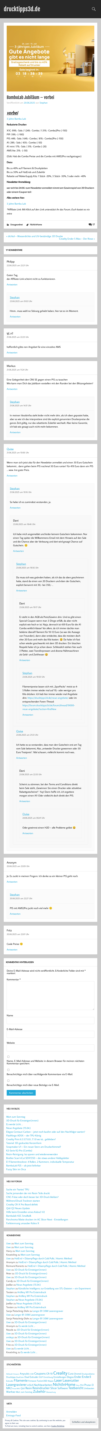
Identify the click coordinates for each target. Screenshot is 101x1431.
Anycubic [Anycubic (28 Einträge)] (25, 1373)
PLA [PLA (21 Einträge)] (82, 1384)
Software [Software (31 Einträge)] (63, 1388)
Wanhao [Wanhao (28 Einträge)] (10, 1391)
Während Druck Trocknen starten (23, 1200)
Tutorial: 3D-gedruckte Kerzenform (23, 1143)
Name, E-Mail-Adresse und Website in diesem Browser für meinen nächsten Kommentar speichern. (45, 1062)
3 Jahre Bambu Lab (16, 118)
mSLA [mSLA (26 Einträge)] (30, 1384)
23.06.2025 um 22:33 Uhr (30, 774)
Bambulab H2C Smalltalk (18, 1215)
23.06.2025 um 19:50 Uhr (33, 676)
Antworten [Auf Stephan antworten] (15, 316)
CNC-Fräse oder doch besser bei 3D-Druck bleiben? (32, 1196)
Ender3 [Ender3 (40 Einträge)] (86, 1377)
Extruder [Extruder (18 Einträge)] (9, 1380)
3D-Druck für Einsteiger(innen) (22, 1120)
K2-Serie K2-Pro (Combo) (19, 1150)
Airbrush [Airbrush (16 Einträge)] (9, 1374)
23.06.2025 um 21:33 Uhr (27, 734)
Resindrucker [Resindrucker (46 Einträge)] (41, 1388)
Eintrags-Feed (13, 1415)
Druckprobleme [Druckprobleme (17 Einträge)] (88, 1374)
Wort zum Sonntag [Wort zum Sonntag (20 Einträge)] (24, 1391)
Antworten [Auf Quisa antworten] (12, 475)
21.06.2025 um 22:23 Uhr (18, 336)
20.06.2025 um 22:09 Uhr (18, 866)
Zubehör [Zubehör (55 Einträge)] (39, 1391)
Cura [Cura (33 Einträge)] (71, 1373)
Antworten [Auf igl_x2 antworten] (12, 352)
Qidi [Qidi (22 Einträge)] (23, 1388)
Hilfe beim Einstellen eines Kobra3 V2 (25, 1211)
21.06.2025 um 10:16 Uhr (20, 492)
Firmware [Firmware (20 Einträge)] (32, 1380)
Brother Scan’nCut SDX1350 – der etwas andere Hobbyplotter (37, 1158)
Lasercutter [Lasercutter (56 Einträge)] (71, 1380)
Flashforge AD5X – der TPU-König (23, 1135)
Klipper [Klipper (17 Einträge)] (51, 1381)
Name (10, 1015)
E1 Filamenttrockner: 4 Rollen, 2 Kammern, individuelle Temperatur (40, 1161)
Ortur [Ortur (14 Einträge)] (78, 1385)
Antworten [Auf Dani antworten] (18, 550)
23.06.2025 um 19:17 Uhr (30, 607)
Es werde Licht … (14, 1124)
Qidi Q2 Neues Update (18, 1208)
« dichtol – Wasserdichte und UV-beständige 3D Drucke (34, 236)
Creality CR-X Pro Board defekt (22, 1204)
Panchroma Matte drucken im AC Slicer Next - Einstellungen (37, 1219)
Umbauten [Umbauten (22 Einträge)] (89, 1388)
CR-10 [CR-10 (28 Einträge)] (49, 1373)
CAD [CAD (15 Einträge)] (32, 1374)
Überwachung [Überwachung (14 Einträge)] (51, 1392)
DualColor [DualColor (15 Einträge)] (20, 1377)
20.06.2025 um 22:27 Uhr (21, 898)
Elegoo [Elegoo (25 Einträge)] (70, 1376)
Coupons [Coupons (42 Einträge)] (40, 1373)
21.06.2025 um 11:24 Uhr (17, 369)
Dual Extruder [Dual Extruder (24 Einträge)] (31, 1376)
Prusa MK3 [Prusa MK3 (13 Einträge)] (16, 1388)
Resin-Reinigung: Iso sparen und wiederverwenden (32, 1154)
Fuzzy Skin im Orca (16, 1169)
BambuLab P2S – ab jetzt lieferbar (23, 1165)
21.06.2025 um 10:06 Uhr (18, 452)
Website (11, 1042)
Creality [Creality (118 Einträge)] (60, 1373)
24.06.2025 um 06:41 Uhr (33, 817)
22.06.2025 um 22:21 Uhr (18, 265)
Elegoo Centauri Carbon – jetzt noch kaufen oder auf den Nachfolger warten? (45, 1131)
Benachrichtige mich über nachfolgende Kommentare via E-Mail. (40, 1074)
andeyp (10, 1337)
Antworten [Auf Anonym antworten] (12, 881)
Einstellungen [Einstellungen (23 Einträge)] (59, 1376)
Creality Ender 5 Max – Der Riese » (77, 238)
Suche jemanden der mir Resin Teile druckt (28, 1193)
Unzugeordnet (16, 224)
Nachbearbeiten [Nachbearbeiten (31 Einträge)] (43, 1385)
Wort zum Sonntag (15, 1116)
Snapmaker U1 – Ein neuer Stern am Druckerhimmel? (33, 1146)
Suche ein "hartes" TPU (17, 1189)
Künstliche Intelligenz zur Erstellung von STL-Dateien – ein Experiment (54, 1288)
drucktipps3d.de (22, 9)
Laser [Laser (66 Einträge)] (58, 1380)
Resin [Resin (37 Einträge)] (28, 1388)
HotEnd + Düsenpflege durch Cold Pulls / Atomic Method (43, 1258)
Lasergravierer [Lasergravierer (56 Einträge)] (16, 1384)
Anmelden (11, 1411)
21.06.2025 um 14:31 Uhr (20, 405)
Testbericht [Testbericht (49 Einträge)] (75, 1388)
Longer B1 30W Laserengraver (48, 1310)
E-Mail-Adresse (14, 1029)
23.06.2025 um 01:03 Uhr (21, 301)
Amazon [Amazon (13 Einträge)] (16, 1374)
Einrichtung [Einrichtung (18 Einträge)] (48, 1377)
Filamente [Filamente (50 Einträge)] (21, 1380)
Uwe (8, 1243)
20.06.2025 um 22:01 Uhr (18, 934)
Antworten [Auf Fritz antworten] (12, 949)
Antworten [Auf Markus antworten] (12, 388)
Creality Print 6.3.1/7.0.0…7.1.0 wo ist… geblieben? (31, 1139)
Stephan (44, 102)
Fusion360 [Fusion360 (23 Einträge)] (42, 1380)
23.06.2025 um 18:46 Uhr (24, 524)
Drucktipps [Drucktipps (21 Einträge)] (11, 1376)
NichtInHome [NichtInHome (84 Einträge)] (64, 1384)
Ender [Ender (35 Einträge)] (77, 1377)
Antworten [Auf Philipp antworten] (12, 284)
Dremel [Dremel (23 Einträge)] (77, 1373)
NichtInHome (36, 224)
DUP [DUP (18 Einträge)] (41, 1377)
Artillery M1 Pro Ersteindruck (31, 1292)
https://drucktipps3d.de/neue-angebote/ (48, 697)
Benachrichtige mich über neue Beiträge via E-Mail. (33, 1085)
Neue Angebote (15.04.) (18, 1128)
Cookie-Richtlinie (57, 1426)
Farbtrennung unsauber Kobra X (22, 1223)
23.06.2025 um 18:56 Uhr (27, 567)
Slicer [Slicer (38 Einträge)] (53, 1388)
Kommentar (14, 979)
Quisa (10, 449)
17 (94, 224)
